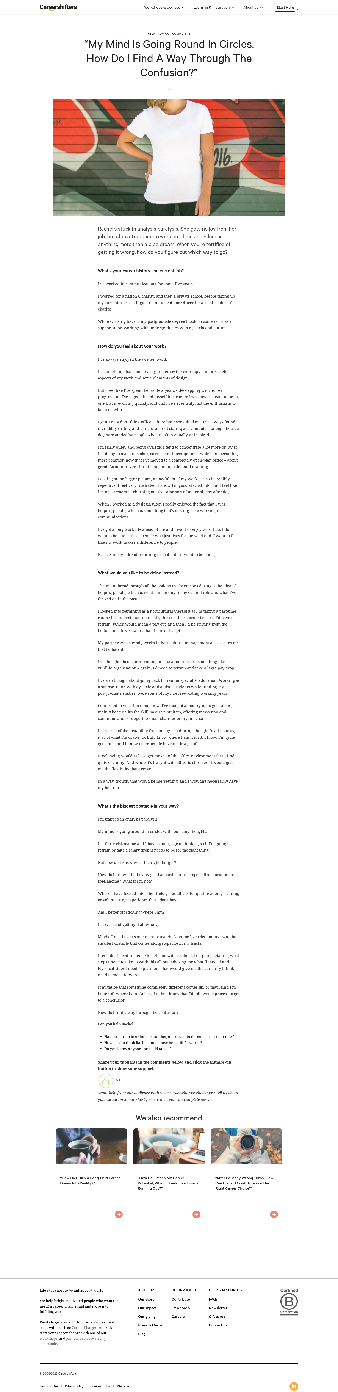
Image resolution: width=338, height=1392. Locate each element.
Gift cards (217, 1316)
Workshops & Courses (162, 7)
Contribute (181, 1299)
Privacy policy (74, 1386)
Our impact (147, 1307)
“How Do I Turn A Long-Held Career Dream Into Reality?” (90, 1180)
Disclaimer (123, 1386)
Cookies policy (100, 1386)
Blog (142, 1333)
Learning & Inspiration (212, 7)
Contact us (218, 1324)
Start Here (285, 7)
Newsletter (218, 1307)
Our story (146, 1299)
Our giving (147, 1316)
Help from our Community (169, 33)
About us (250, 7)
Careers (178, 1316)
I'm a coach (181, 1307)
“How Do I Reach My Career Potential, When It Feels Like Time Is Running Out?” (168, 1183)
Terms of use (49, 1386)
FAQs (213, 1299)
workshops (48, 1338)
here (204, 1099)
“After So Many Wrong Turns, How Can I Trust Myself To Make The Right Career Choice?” (244, 1183)
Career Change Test (88, 1327)
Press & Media (150, 1324)
